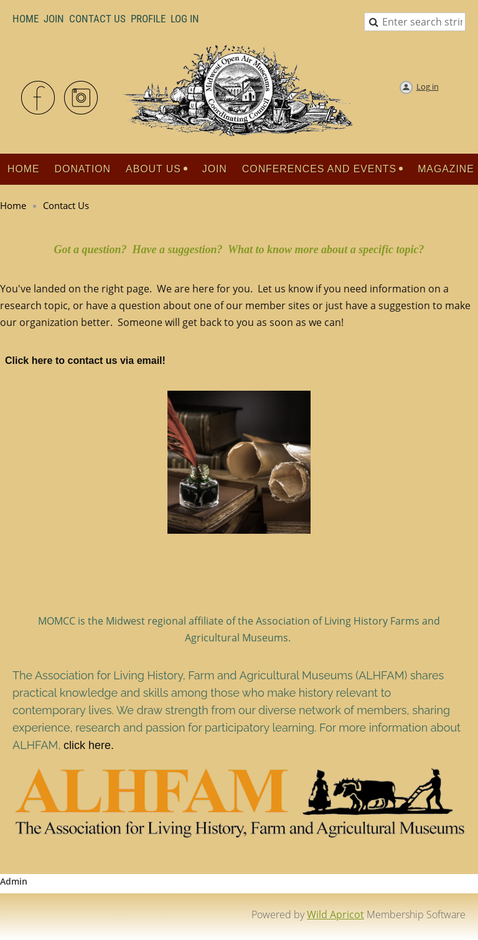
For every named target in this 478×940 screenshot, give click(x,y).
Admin (13, 881)
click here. (88, 745)
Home (25, 18)
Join (54, 18)
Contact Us (97, 18)
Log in (427, 86)
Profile (148, 18)
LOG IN (185, 18)
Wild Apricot (335, 914)
